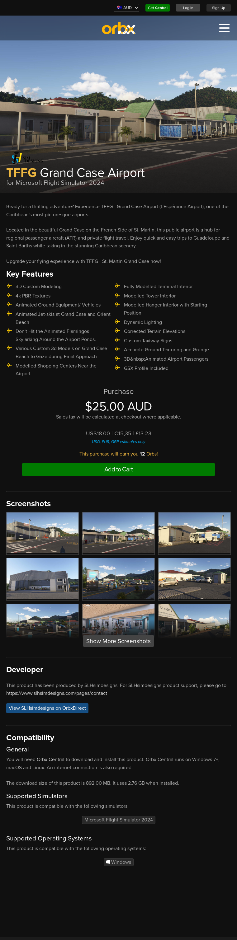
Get (158, 8)
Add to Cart (118, 469)
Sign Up (218, 8)
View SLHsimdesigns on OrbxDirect (47, 708)
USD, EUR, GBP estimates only (118, 441)
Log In (188, 8)
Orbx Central (50, 759)
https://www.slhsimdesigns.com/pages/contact (56, 693)
